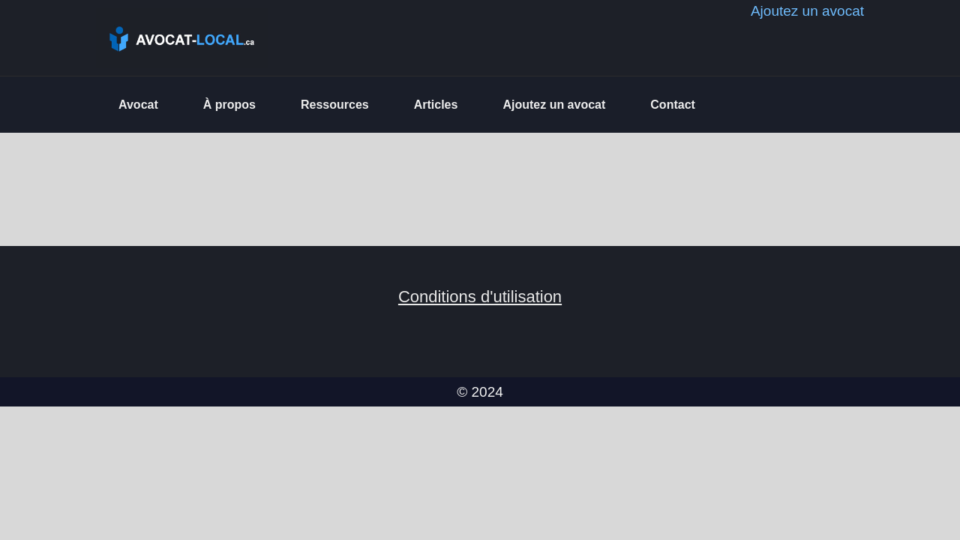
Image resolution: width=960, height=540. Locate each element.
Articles (436, 104)
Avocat (138, 104)
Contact (672, 104)
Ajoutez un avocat (553, 104)
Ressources (335, 104)
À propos (229, 104)
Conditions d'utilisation (480, 296)
